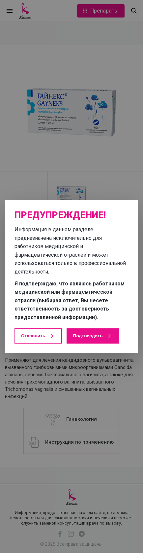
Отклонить (38, 336)
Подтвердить (93, 336)
